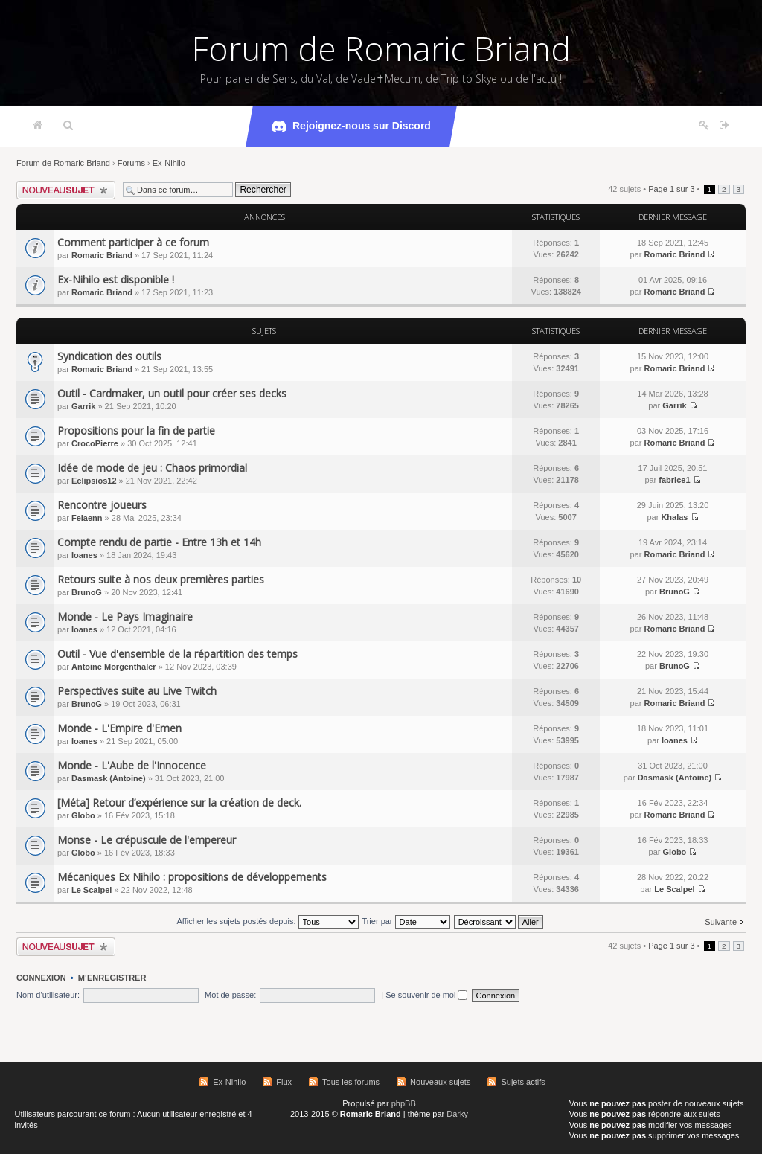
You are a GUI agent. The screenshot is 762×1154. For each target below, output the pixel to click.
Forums (131, 162)
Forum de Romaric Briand (381, 48)
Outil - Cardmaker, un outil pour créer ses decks (171, 393)
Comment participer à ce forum (133, 242)
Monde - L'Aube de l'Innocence (131, 765)
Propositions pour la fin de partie (136, 430)
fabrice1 (674, 479)
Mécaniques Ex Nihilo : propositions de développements (192, 877)
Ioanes (84, 555)
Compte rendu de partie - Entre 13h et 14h (159, 542)
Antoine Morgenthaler (113, 666)
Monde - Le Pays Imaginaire (125, 616)
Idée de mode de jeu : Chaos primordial (152, 468)
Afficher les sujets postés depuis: (267, 921)
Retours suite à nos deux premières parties (160, 579)
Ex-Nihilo (169, 162)
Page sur (671, 189)
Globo (83, 815)
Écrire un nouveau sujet (65, 190)
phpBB (403, 1103)
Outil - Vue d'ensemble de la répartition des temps (177, 654)
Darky (457, 1113)
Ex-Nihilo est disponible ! (115, 279)
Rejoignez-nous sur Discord (351, 126)
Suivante (721, 921)
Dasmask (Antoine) (108, 778)
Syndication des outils (109, 356)
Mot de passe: (230, 994)
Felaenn (87, 517)
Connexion (41, 977)
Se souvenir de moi (426, 994)
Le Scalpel (91, 889)
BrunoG (86, 592)
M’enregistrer (112, 977)
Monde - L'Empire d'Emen (119, 728)
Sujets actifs (523, 1081)
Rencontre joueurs (102, 505)
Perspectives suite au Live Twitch (137, 691)
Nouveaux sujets (440, 1081)
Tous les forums (351, 1081)
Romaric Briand (101, 255)
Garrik (83, 406)
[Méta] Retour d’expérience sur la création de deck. (179, 802)
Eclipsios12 (94, 480)
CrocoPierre (94, 443)
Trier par (405, 921)
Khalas (674, 517)
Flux (284, 1081)
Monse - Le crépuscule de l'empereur (146, 840)
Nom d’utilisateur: (48, 994)
